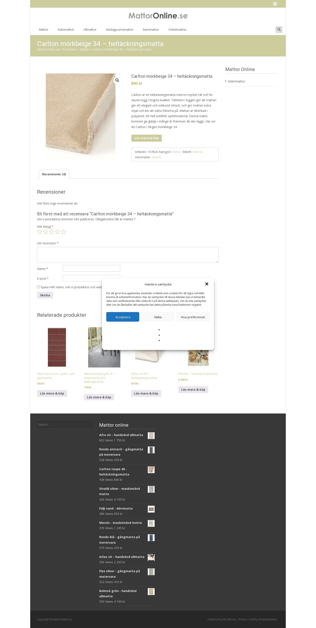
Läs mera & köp (147, 138)
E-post (43, 279)
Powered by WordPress (222, 619)
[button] (207, 284)
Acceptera (122, 317)
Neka (158, 317)
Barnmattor (151, 31)
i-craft (251, 619)
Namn (42, 269)
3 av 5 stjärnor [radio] (51, 231)
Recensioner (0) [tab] (54, 174)
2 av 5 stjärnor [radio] (45, 231)
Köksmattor (66, 31)
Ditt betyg (45, 227)
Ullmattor (89, 31)
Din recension (48, 243)
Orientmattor (177, 31)
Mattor (43, 31)
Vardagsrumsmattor (120, 31)
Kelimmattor (236, 81)
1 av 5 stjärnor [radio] (39, 231)
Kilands (198, 152)
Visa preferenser (193, 317)
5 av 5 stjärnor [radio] (63, 231)
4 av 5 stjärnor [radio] (57, 231)
